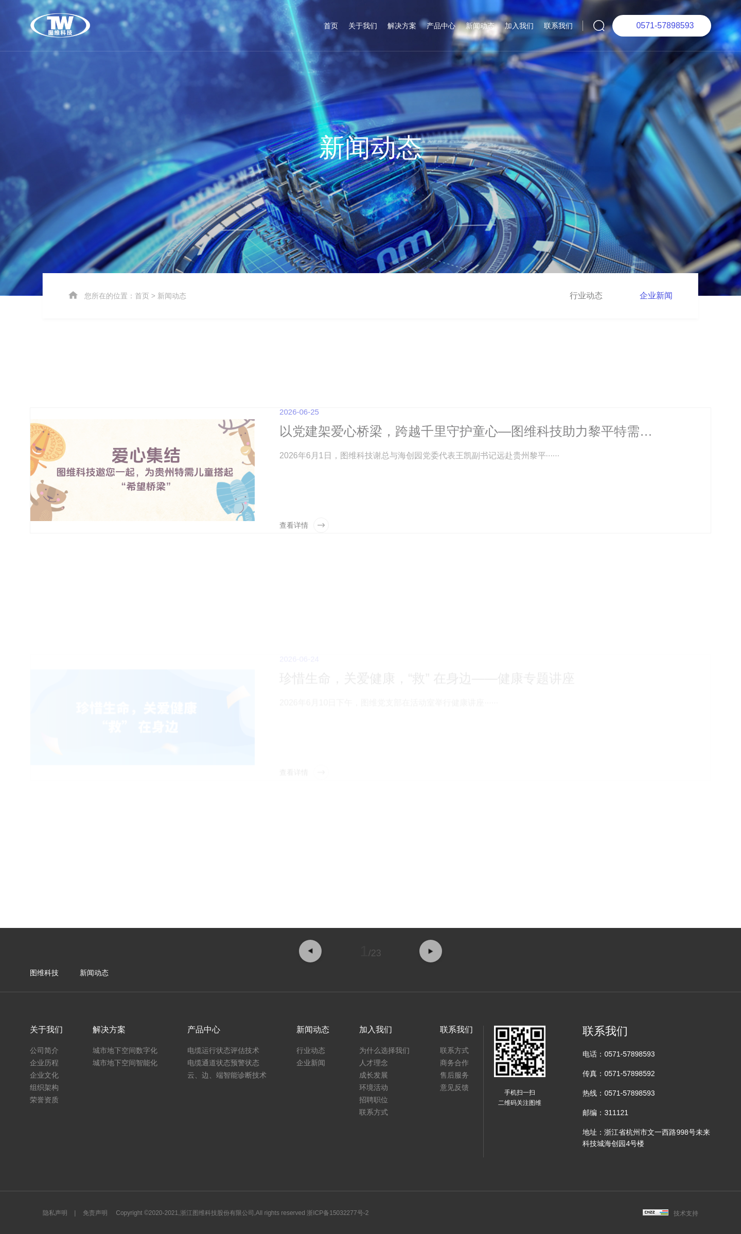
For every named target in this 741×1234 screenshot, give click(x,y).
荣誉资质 (44, 1100)
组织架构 (44, 1087)
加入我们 (519, 26)
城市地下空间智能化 (125, 1063)
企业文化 (44, 1075)
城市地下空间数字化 (125, 1050)
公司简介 (44, 1050)
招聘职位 (373, 1100)
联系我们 (558, 26)
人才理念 (373, 1063)
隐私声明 (55, 1213)
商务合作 (454, 1063)
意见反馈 (454, 1087)
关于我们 (362, 26)
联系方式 (373, 1112)
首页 (331, 26)
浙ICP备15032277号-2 (337, 1213)
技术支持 (686, 1213)
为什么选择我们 (384, 1050)
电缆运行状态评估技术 (223, 1050)
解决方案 (401, 26)
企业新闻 (656, 326)
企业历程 (44, 1063)
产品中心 (441, 26)
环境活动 (373, 1087)
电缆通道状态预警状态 (223, 1063)
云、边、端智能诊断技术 (227, 1075)
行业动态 (586, 326)
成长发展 (373, 1075)
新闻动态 (480, 26)
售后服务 (454, 1075)
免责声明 (95, 1213)
